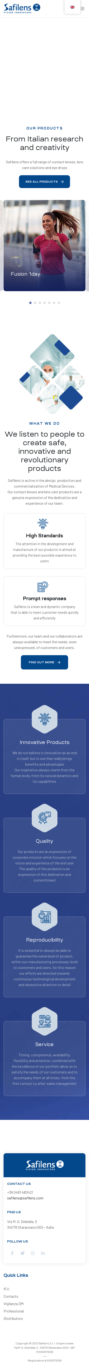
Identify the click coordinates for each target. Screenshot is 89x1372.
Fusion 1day (25, 274)
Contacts (11, 1296)
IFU (6, 1289)
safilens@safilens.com (25, 1198)
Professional (14, 1311)
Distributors (13, 1318)
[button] (44, 181)
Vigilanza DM (13, 1303)
